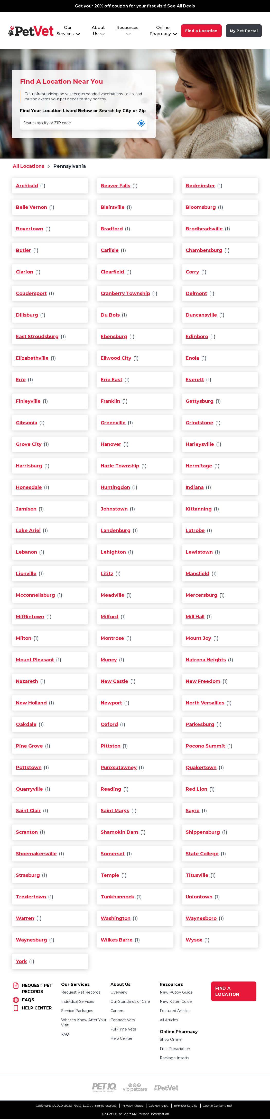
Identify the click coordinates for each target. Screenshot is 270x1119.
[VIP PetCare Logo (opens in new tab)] (135, 1087)
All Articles (169, 1020)
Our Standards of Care (130, 1001)
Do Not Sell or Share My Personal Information (135, 1114)
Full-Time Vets (123, 1029)
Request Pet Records (80, 992)
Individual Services (77, 1001)
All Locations (28, 166)
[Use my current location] (141, 123)
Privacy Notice (132, 1105)
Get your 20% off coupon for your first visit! (135, 6)
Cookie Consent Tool (217, 1105)
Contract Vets (122, 1020)
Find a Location (201, 30)
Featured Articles (175, 1010)
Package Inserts (174, 1058)
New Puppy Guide (176, 992)
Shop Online (171, 1039)
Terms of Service (185, 1105)
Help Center (121, 1038)
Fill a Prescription (175, 1048)
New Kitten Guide (176, 1001)
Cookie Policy (158, 1105)
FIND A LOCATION (227, 991)
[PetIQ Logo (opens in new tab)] (104, 1087)
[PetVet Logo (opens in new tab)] (166, 1087)
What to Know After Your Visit (83, 1022)
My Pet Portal (244, 30)
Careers (117, 1010)
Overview (118, 992)
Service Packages (77, 1010)
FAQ (65, 1034)
